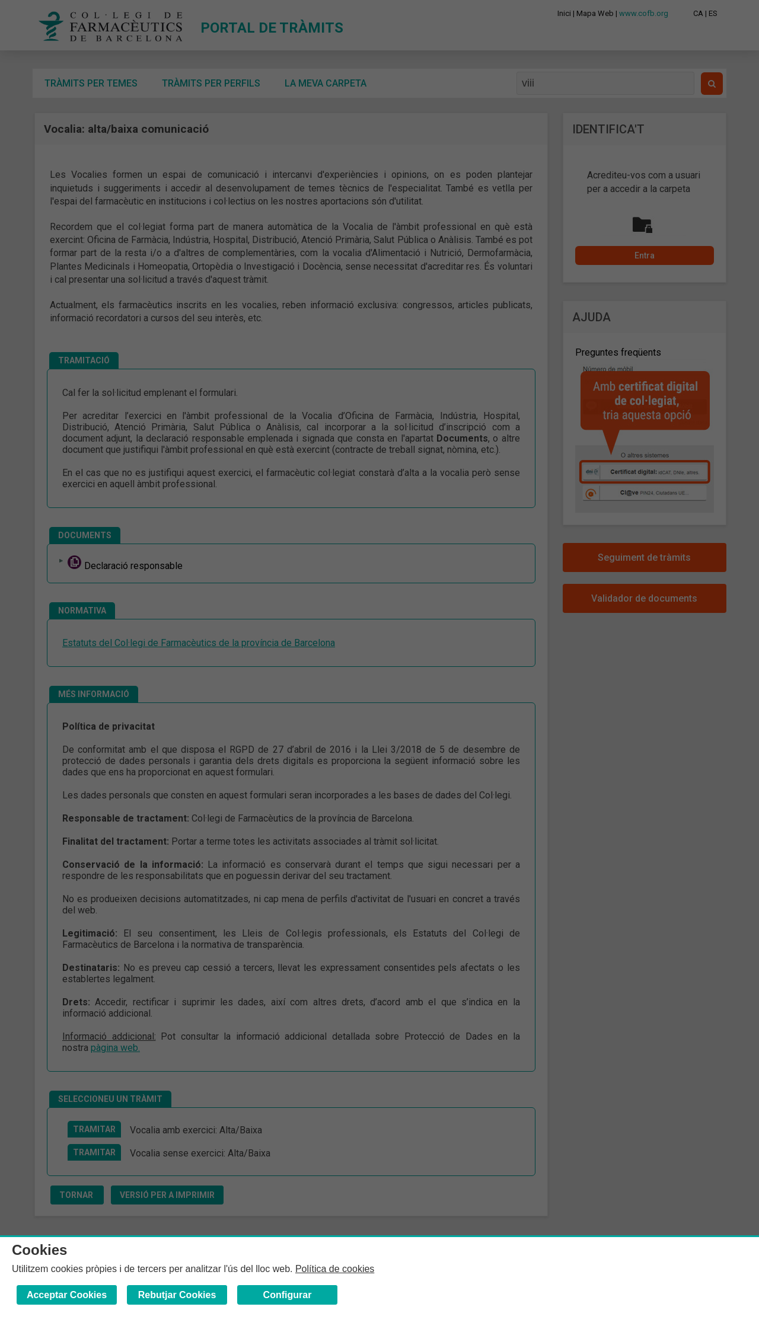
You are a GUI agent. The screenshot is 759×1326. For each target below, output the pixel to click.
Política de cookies (334, 1269)
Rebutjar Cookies (177, 1295)
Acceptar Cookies (67, 1295)
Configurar (287, 1295)
